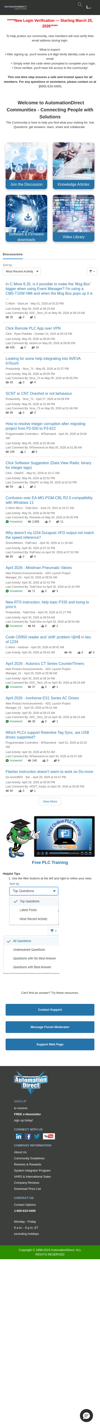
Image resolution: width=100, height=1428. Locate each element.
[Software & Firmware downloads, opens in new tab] (26, 218)
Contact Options (25, 1204)
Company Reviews (26, 1182)
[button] (86, 1415)
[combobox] (22, 271)
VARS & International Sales (32, 1176)
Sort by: (7, 265)
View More (50, 801)
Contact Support (50, 1009)
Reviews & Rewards (27, 1164)
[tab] (13, 254)
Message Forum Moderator (50, 1027)
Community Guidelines (29, 1158)
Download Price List (27, 1189)
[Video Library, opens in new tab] (73, 218)
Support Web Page (49, 1044)
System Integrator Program (32, 1170)
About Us (20, 1152)
